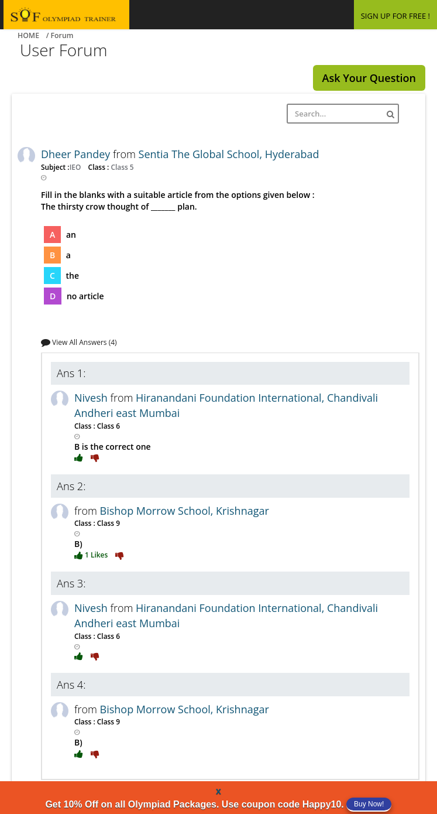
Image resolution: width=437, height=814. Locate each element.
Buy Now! (369, 804)
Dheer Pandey (77, 154)
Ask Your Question (369, 78)
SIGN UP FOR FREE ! (395, 16)
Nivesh (92, 398)
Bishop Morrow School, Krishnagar (184, 511)
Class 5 (121, 167)
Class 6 (107, 425)
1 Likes (91, 554)
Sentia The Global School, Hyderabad (229, 154)
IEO (76, 167)
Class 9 (107, 523)
